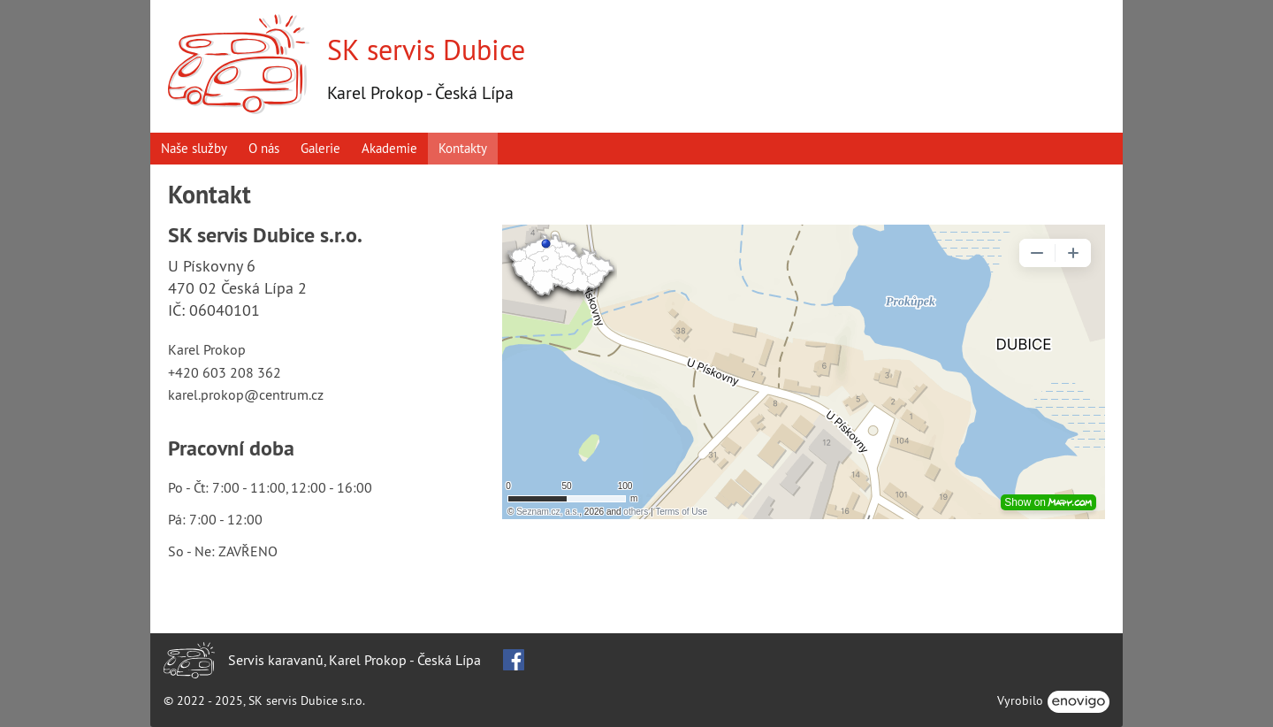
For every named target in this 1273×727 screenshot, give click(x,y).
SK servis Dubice (426, 49)
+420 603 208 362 (224, 372)
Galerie (320, 148)
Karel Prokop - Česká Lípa (420, 92)
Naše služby (194, 148)
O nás (263, 148)
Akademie (389, 148)
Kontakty (462, 148)
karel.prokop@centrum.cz (246, 394)
